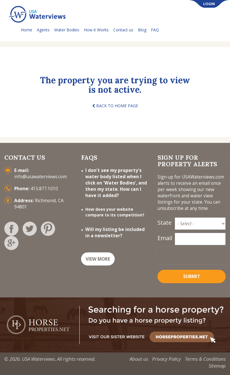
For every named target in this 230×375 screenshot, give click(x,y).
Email (164, 238)
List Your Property (188, 30)
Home (26, 30)
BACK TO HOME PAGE (115, 105)
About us (139, 359)
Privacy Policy (166, 359)
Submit (191, 276)
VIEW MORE (98, 259)
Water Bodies (66, 30)
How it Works (96, 30)
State (164, 222)
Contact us (123, 30)
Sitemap (217, 365)
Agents (43, 30)
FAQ (155, 30)
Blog (142, 30)
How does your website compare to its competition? (114, 212)
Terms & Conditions (205, 359)
